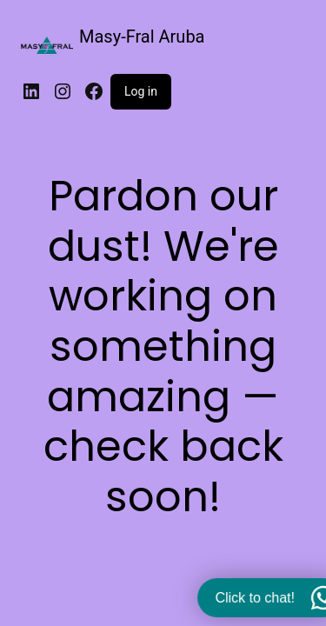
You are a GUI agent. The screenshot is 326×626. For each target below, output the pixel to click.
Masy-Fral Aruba (142, 36)
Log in (140, 91)
